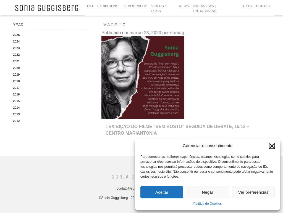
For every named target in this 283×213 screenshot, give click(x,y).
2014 (16, 107)
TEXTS (246, 6)
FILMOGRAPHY (135, 6)
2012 (16, 121)
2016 (16, 94)
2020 (16, 68)
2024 (16, 41)
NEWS (184, 6)
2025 (16, 34)
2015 (16, 101)
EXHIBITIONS (107, 6)
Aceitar (161, 192)
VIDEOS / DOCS (158, 8)
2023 (16, 48)
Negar (207, 192)
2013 (16, 114)
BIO (90, 6)
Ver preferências (253, 192)
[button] (272, 145)
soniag (177, 32)
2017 (16, 87)
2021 (16, 61)
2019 (16, 74)
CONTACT (264, 6)
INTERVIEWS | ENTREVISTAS (204, 8)
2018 (16, 81)
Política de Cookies (207, 204)
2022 (16, 54)
